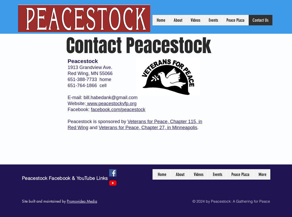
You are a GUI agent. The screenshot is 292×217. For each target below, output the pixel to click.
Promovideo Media (82, 201)
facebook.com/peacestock (118, 109)
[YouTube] (112, 183)
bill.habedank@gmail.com (110, 97)
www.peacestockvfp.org (111, 103)
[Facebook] (112, 172)
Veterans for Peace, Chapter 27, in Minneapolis (148, 127)
